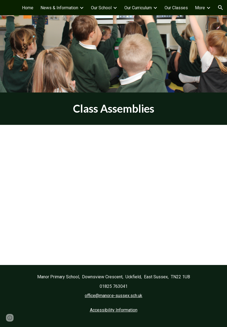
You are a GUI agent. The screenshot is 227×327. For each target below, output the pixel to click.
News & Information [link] (59, 7)
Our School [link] (101, 7)
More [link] (200, 7)
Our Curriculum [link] (138, 7)
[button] (220, 7)
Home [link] (27, 7)
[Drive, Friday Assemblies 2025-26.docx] (113, 194)
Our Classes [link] (176, 7)
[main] (113, 108)
